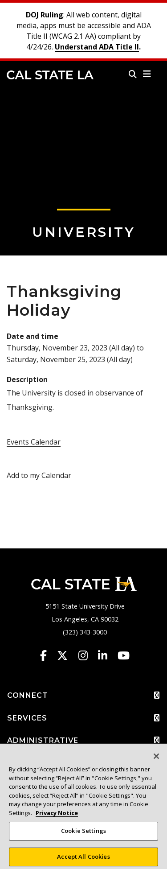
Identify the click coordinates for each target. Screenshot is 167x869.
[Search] (133, 74)
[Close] (156, 760)
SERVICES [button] (83, 718)
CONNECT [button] (83, 695)
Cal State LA (50, 74)
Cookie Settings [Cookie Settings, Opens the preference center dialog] (83, 834)
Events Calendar (34, 442)
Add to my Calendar (39, 475)
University (83, 232)
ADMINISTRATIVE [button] (83, 740)
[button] (147, 74)
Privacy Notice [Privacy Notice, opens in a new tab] (57, 816)
